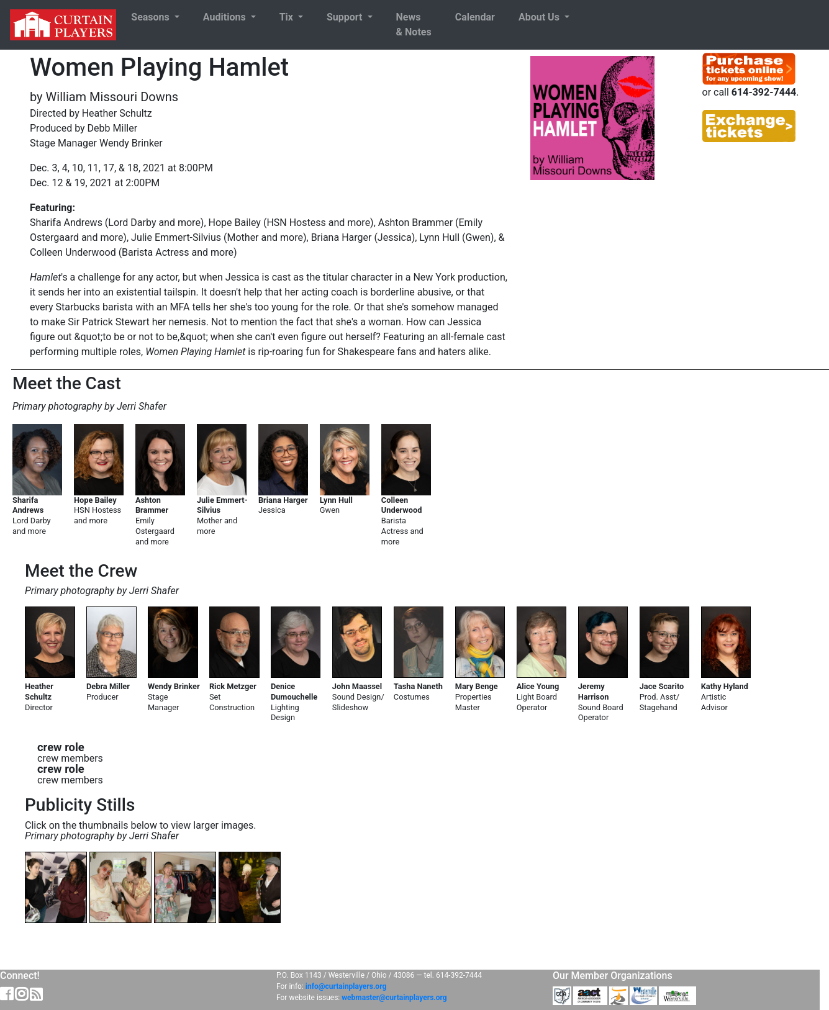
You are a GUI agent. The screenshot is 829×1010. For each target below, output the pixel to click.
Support (346, 17)
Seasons (151, 17)
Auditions (225, 17)
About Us (540, 17)
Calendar (475, 17)
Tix (287, 17)
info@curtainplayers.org (346, 986)
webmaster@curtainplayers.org (394, 997)
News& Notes (414, 24)
